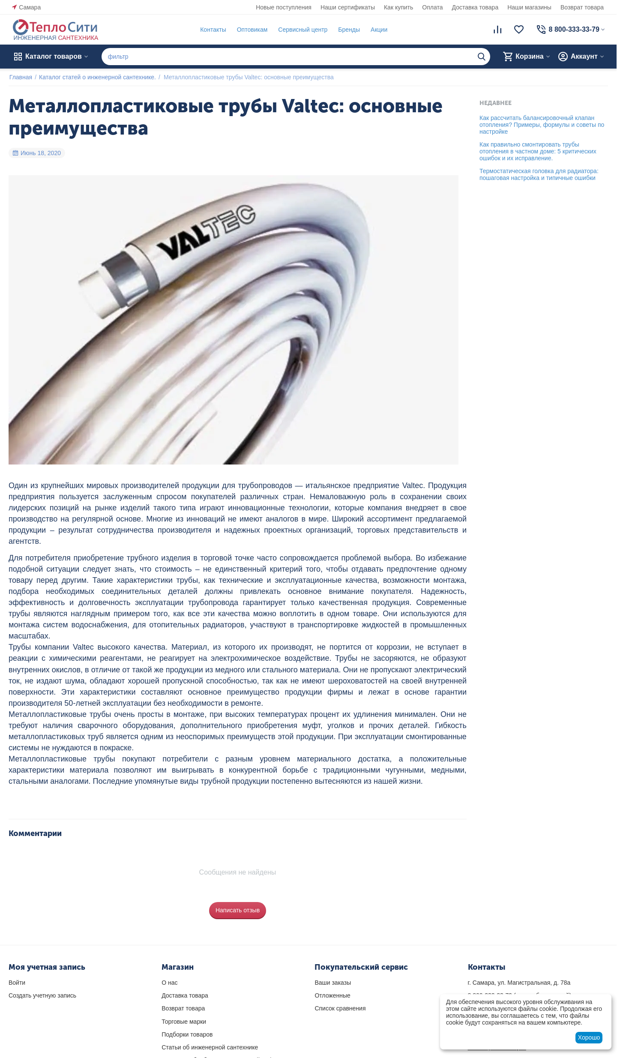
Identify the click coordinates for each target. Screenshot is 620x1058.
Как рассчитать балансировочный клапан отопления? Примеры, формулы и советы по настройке (541, 124)
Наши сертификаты (347, 7)
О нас (169, 982)
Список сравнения (339, 1008)
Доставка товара (475, 7)
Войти (17, 982)
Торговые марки (184, 1021)
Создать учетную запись (42, 995)
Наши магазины (529, 7)
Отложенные (332, 995)
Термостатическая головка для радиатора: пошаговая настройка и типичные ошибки (539, 174)
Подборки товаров (187, 1034)
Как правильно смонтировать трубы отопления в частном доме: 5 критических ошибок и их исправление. (537, 151)
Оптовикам (251, 29)
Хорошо (589, 1037)
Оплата (432, 7)
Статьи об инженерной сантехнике (210, 1047)
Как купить (398, 7)
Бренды (348, 29)
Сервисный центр (301, 29)
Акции (378, 29)
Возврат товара (582, 7)
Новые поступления (283, 7)
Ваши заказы (332, 982)
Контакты (212, 29)
